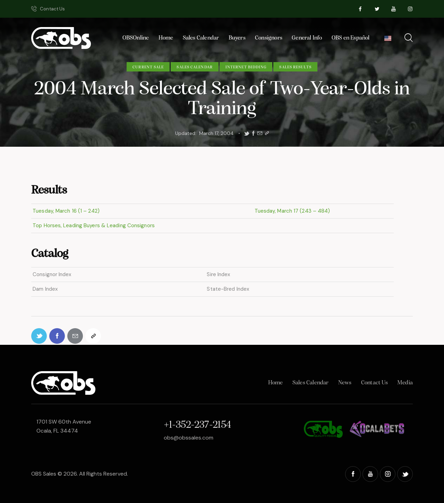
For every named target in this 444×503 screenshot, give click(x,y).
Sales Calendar (194, 67)
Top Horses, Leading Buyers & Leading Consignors (93, 225)
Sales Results (295, 67)
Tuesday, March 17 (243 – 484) (291, 210)
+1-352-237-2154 (197, 425)
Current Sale (148, 67)
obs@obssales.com (188, 437)
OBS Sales (43, 473)
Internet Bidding (246, 67)
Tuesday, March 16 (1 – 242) (65, 210)
